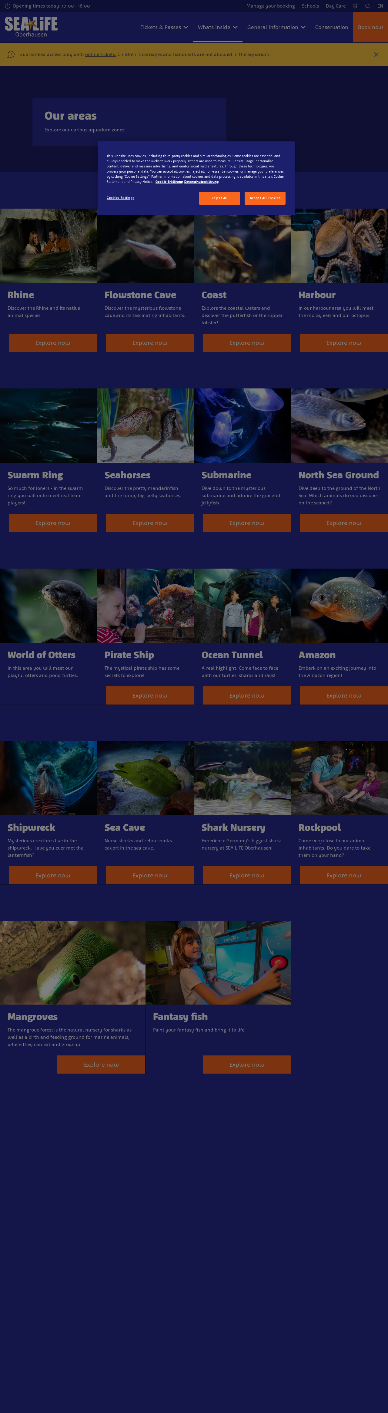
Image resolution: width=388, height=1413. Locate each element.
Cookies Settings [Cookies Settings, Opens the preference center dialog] (120, 198)
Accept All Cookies (265, 198)
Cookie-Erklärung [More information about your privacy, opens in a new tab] (169, 182)
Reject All (220, 198)
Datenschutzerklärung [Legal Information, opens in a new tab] (201, 182)
